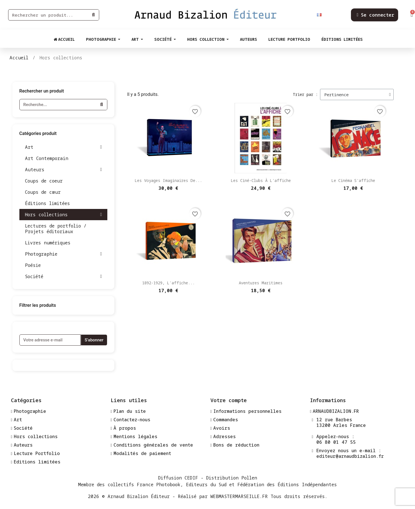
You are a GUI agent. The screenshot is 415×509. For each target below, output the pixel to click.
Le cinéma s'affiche (353, 180)
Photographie (63, 254)
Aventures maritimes (261, 282)
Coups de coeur (44, 181)
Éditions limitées (47, 203)
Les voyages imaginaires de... (168, 180)
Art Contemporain (46, 158)
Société (63, 276)
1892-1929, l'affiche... (168, 282)
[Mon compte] (375, 14)
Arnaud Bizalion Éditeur (139, 496)
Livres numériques (48, 243)
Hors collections (63, 215)
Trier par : (305, 94)
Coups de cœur (43, 192)
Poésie (33, 265)
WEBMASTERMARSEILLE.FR (239, 496)
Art (63, 147)
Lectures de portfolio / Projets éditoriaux (56, 229)
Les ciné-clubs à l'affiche (261, 180)
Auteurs (63, 170)
